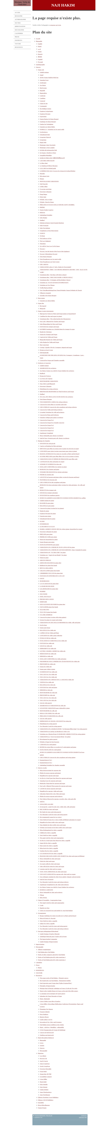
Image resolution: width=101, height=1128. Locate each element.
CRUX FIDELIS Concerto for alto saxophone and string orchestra (58, 407)
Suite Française (44, 225)
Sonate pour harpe (45, 627)
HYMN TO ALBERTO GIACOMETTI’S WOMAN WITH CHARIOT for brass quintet (62, 754)
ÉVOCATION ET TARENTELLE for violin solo (53, 640)
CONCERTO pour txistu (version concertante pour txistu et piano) (58, 451)
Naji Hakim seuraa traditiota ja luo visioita (52, 1025)
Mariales (42, 173)
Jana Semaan (43, 1087)
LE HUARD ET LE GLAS (47, 526)
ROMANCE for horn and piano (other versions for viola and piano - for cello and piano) (62, 486)
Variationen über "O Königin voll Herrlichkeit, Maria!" (55, 280)
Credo (41, 905)
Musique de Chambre (44, 441)
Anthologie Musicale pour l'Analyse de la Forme (53, 936)
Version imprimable (39, 1115)
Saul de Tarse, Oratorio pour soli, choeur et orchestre (54, 438)
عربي (39, 49)
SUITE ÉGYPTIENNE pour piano (49, 544)
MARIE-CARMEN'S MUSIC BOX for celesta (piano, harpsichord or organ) (61, 529)
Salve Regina (43, 217)
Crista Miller (43, 1079)
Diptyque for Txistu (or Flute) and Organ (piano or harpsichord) (58, 313)
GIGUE (42, 578)
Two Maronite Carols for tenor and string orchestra (54, 882)
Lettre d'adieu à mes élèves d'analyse (50, 1001)
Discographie (39, 947)
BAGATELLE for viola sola (47, 685)
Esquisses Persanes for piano (48, 513)
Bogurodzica (43, 93)
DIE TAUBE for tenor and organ (49, 809)
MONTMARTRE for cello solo (48, 711)
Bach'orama (43, 88)
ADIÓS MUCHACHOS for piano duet (50, 563)
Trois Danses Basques (46, 256)
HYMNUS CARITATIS (46, 890)
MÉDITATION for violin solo (48, 653)
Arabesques (43, 83)
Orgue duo (41, 303)
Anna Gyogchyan (44, 1063)
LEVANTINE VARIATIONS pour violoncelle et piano (55, 708)
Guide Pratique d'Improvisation (49, 941)
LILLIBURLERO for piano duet (49, 589)
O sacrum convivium (45, 189)
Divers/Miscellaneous (44, 1105)
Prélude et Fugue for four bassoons (49, 742)
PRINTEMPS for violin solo (47, 664)
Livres (41, 1043)
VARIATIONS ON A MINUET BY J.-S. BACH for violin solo (57, 679)
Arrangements (42, 913)
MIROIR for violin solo (46, 656)
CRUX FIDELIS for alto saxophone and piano (52, 482)
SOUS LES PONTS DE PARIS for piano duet (52, 604)
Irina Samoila (43, 1084)
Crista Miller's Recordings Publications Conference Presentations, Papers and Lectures (61, 1005)
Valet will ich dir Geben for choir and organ (52, 866)
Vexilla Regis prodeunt (46, 288)
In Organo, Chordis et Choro (48, 153)
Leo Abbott (43, 1056)
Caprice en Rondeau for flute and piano (51, 446)
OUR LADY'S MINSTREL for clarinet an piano (53, 467)
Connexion (84, 1115)
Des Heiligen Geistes (45, 108)
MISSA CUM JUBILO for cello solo (50, 713)
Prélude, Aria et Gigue (46, 199)
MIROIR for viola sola (46, 690)
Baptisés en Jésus (44, 908)
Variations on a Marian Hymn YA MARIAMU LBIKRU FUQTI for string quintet (62, 734)
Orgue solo (41, 70)
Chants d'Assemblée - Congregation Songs (49, 900)
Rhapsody (42, 308)
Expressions (43, 116)
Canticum (42, 95)
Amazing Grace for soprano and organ (50, 781)
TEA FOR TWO (44, 609)
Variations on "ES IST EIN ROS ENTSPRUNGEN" (54, 282)
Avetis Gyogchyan (45, 1066)
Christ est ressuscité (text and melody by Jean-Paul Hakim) (56, 910)
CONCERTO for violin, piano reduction (51, 635)
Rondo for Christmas (46, 332)
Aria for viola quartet (46, 703)
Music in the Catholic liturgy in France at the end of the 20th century (59, 991)
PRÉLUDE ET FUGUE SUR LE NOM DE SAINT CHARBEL (57, 204)
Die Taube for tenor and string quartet (50, 812)
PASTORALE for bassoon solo (48, 480)
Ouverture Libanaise (45, 192)
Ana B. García (44, 1061)
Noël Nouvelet (44, 184)
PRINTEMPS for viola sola (47, 695)
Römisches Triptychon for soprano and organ (52, 783)
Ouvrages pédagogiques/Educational (48, 931)
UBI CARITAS (44, 264)
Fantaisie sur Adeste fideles (47, 127)
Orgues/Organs (42, 1108)
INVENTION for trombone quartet (49, 495)
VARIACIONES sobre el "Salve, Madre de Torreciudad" (55, 267)
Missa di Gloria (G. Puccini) (47, 918)
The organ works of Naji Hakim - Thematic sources (54, 978)
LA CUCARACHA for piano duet (49, 583)
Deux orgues (41, 298)
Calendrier (39, 962)
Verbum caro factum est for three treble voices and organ (55, 827)
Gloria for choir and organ (47, 861)
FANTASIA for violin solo (47, 643)
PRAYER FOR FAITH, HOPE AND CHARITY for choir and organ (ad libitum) (62, 856)
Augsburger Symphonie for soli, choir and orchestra (54, 884)
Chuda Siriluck (44, 1089)
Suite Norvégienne (45, 228)
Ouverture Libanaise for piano (48, 531)
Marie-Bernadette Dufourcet (46, 1038)
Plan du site (49, 1115)
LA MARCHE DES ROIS (47, 586)
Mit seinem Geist (44, 176)
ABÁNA (42, 801)
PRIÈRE (42, 207)
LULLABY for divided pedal (48, 168)
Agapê (41, 75)
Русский (40, 62)
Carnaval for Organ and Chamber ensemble (52, 360)
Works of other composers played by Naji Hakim (51, 954)
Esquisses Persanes (45, 114)
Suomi (39, 51)
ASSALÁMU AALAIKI (46, 804)
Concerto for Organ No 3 (47, 425)
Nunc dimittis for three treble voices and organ (53, 825)
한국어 (40, 57)
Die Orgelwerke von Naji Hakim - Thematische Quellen (55, 980)
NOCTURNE (43, 594)
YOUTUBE (39, 973)
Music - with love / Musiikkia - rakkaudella (52, 1027)
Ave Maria (43, 85)
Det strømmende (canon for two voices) (50, 817)
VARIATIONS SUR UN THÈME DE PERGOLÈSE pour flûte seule (58, 459)
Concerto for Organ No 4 (47, 428)
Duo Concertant (44, 345)
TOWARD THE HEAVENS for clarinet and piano (54, 472)
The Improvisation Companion (48, 939)
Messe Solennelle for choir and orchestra (51, 892)
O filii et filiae (43, 186)
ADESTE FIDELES (45, 560)
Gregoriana (43, 140)
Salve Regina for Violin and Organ (49, 342)
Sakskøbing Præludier (46, 215)
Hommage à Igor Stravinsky (47, 145)
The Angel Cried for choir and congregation (52, 903)
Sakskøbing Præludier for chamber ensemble (52, 765)
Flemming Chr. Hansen (46, 1009)
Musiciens (41, 1053)
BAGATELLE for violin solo (48, 630)
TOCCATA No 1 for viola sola (48, 698)
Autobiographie (40, 64)
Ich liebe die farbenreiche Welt (48, 150)
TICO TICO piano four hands (48, 612)
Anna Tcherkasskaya (45, 1092)
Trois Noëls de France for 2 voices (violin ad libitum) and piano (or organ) (60, 820)
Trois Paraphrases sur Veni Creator (50, 262)
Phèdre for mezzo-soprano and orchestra (51, 796)
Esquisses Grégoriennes (46, 111)
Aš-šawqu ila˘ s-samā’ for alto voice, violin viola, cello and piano (57, 807)
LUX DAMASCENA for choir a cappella (51, 853)
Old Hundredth (44, 352)
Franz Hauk (43, 1071)
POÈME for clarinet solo (47, 474)
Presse (38, 965)
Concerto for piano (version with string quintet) (53, 617)
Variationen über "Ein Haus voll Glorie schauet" (53, 275)
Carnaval (42, 101)
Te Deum (42, 236)
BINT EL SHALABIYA (46, 568)
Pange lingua (43, 194)
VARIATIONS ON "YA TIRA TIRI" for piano (53, 552)
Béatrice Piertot (44, 1017)
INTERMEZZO (44, 524)
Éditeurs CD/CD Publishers (45, 1100)
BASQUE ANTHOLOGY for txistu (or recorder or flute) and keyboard (59, 454)
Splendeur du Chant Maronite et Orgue (51, 996)
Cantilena (42, 98)
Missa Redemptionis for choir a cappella (51, 830)
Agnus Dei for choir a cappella (48, 843)
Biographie (39, 41)
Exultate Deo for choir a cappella (49, 851)
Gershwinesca (44, 132)
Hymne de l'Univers (45, 376)
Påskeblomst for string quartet (48, 724)
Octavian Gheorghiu (45, 1069)
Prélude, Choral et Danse (47, 202)
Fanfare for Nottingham (46, 124)
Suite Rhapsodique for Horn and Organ (51, 324)
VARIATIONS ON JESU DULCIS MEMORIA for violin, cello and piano (60, 622)
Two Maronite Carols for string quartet (51, 726)
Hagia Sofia (43, 142)
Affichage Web (83, 1117)
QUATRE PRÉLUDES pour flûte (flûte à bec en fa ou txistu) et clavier (59, 456)
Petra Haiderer (44, 1014)
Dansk (39, 46)
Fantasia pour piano (45, 516)
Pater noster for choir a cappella (49, 845)
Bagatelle (42, 90)
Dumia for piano (44, 511)
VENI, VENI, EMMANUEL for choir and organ (53, 871)
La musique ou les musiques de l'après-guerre (52, 993)
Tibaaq (42, 895)
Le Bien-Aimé (44, 163)
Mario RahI (43, 1082)
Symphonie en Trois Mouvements (49, 230)
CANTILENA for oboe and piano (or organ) (52, 461)
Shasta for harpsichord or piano (49, 539)
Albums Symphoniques (44, 949)
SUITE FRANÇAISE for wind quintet (50, 749)
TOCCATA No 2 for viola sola (48, 700)
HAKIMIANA (40, 970)
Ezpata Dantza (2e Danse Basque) (49, 119)
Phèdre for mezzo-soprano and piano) (50, 773)
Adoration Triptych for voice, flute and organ (52, 794)
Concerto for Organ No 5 (47, 430)
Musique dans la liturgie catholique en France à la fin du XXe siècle (58, 988)
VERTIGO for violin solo (47, 682)
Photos (40, 967)
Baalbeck (42, 373)
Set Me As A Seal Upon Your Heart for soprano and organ (56, 778)
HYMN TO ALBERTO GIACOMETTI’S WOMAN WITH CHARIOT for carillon (63, 498)
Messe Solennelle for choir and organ (50, 858)
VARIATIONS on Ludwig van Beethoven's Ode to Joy (55, 731)
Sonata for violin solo (46, 666)
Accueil (38, 38)
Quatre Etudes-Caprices (46, 210)
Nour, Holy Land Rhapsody (47, 384)
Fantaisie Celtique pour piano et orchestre (51, 417)
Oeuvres (38, 67)
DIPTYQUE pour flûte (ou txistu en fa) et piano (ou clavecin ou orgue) (59, 448)
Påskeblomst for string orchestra (49, 389)
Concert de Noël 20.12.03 (47, 1032)
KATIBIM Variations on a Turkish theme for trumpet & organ (57, 329)
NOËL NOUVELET (45, 596)
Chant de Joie (43, 103)
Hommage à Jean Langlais (47, 147)
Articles (42, 1045)
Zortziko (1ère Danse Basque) (48, 295)
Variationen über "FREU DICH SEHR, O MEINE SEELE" (56, 277)
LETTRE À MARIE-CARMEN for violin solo (52, 651)
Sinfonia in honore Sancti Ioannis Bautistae (52, 223)
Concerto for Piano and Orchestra (49, 415)
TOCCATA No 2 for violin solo (48, 677)
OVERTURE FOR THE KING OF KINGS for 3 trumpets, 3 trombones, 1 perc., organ (62, 357)
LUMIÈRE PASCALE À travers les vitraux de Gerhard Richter (57, 171)
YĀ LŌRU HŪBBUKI (46, 615)
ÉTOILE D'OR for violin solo (48, 638)
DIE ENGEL (43, 897)
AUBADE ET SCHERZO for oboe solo (50, 464)
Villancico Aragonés (45, 293)
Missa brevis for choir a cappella (49, 848)
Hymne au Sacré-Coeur (46, 350)
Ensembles (41, 1102)
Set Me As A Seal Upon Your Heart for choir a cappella (55, 840)
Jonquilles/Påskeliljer (46, 155)
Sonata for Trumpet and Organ (48, 334)
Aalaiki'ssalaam (44, 72)
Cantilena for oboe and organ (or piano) (51, 316)
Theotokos (43, 243)
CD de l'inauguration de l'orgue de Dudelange (52, 1030)
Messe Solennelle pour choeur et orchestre (51, 435)
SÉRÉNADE (43, 602)
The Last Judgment (45, 241)
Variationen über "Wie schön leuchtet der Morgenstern (55, 319)
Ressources (39, 975)
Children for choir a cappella (48, 832)
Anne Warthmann (45, 1095)
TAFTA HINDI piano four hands (49, 607)
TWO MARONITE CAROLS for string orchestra (53, 402)
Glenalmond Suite (45, 134)
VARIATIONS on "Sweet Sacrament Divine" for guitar (55, 736)
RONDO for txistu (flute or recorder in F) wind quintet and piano (58, 747)
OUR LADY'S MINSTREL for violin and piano (53, 659)
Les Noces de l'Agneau (46, 378)
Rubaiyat (42, 212)
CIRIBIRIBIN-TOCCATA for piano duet (51, 573)
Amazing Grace (44, 80)
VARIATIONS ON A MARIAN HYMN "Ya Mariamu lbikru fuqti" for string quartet (63, 729)
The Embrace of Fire (45, 238)
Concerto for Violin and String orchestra (51, 409)
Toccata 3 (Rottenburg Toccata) (48, 254)
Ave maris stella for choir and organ (50, 864)
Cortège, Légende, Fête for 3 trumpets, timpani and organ (56, 347)
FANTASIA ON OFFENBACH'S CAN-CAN (52, 576)
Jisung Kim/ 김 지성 (45, 1074)
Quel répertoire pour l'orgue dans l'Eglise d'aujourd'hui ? (56, 983)
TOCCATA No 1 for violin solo (48, 674)
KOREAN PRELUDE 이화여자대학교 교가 (52, 158)
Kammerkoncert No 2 (46, 762)
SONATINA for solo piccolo (47, 443)
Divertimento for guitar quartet (48, 739)
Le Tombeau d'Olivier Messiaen (48, 166)
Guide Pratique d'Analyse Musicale (50, 934)
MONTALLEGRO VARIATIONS (49, 181)
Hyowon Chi (43, 1058)
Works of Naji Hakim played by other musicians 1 (52, 957)
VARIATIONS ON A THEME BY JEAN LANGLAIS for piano (57, 547)
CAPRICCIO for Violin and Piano (49, 633)
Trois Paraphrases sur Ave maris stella (50, 259)
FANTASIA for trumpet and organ (49, 326)
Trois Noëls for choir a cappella (48, 835)
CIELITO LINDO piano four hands (50, 570)
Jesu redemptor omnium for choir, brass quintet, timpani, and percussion (60, 877)
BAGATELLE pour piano (47, 506)
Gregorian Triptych (45, 137)
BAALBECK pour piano (47, 503)
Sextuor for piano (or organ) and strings (51, 620)
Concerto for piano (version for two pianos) (52, 508)
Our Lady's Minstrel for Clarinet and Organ (52, 321)
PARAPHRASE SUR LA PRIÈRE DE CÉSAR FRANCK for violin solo (59, 661)
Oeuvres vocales (42, 768)
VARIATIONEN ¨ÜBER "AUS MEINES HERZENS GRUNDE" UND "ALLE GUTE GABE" (63, 271)
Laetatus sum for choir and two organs (50, 869)
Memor (42, 179)
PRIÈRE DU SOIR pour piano (48, 537)
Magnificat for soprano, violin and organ (51, 791)
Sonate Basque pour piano (47, 542)
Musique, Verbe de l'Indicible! (22, 3)
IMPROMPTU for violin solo (48, 648)
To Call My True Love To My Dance (50, 246)
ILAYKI (42, 521)
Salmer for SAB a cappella (47, 923)
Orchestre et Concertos (44, 363)
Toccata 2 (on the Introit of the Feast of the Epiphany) (55, 251)
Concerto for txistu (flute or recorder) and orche (53, 404)
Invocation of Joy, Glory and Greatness (51, 1022)
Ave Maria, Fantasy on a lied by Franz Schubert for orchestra (57, 371)
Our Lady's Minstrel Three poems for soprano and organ (55, 786)
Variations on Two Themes (47, 285)
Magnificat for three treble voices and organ (52, 822)
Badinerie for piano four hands (48, 565)
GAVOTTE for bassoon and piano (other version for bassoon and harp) (59, 477)
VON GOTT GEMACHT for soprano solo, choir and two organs (57, 874)
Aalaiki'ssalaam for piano (47, 500)
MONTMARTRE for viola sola (48, 692)
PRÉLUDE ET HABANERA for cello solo (51, 716)
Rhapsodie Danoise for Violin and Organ (51, 339)
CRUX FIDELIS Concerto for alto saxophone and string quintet (57, 757)
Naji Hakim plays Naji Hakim (46, 952)
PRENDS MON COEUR (47, 599)
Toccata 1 (42, 249)
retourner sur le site (55, 25)
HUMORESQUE (44, 581)
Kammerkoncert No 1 (46, 760)
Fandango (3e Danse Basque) (48, 121)
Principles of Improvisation (47, 986)
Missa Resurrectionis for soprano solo (50, 770)
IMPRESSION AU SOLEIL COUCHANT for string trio (55, 721)
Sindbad (42, 220)
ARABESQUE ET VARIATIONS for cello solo (53, 705)
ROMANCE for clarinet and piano (49, 469)
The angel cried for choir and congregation (52, 838)
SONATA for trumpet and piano (49, 493)
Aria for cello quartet (46, 718)
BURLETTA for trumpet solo (48, 490)
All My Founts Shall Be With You (49, 77)
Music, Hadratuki (45, 999)
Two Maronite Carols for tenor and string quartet (53, 814)
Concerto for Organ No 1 (47, 420)
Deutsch (40, 54)
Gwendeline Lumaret (46, 1076)
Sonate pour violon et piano (47, 669)
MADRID (42, 591)
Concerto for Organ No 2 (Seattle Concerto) (52, 422)
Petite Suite (43, 197)
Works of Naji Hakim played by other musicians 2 (52, 960)
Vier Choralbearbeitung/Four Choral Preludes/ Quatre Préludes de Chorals (61, 290)
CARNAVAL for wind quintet (48, 744)
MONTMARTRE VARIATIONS (49, 381)
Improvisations (40, 944)
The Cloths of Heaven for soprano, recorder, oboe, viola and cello (58, 799)
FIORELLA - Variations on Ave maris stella (52, 129)
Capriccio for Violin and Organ (48, 337)
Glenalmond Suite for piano (47, 518)
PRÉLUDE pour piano (46, 534)
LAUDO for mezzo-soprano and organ (50, 788)
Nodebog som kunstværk (47, 1035)
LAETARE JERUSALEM (47, 160)
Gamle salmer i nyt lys (46, 1019)
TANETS (42, 233)
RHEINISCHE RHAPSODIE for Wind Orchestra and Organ (57, 391)
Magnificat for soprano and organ (49, 775)
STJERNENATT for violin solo (48, 672)
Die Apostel (43, 306)
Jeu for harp (43, 625)
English (40, 44)
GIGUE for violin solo (46, 646)
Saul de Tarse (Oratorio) (46, 879)
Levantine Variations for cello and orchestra (52, 412)
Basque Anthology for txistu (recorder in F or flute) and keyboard (58, 916)
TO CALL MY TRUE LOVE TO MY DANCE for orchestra (56, 397)
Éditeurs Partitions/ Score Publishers (48, 1097)
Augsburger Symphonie (46, 433)
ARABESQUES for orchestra (48, 368)
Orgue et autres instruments (46, 311)
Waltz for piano (44, 557)
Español (40, 59)
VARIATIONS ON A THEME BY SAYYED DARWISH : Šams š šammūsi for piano (63, 550)
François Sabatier (45, 1012)
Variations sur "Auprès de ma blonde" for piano (53, 555)
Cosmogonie (43, 106)
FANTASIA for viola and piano (48, 687)
